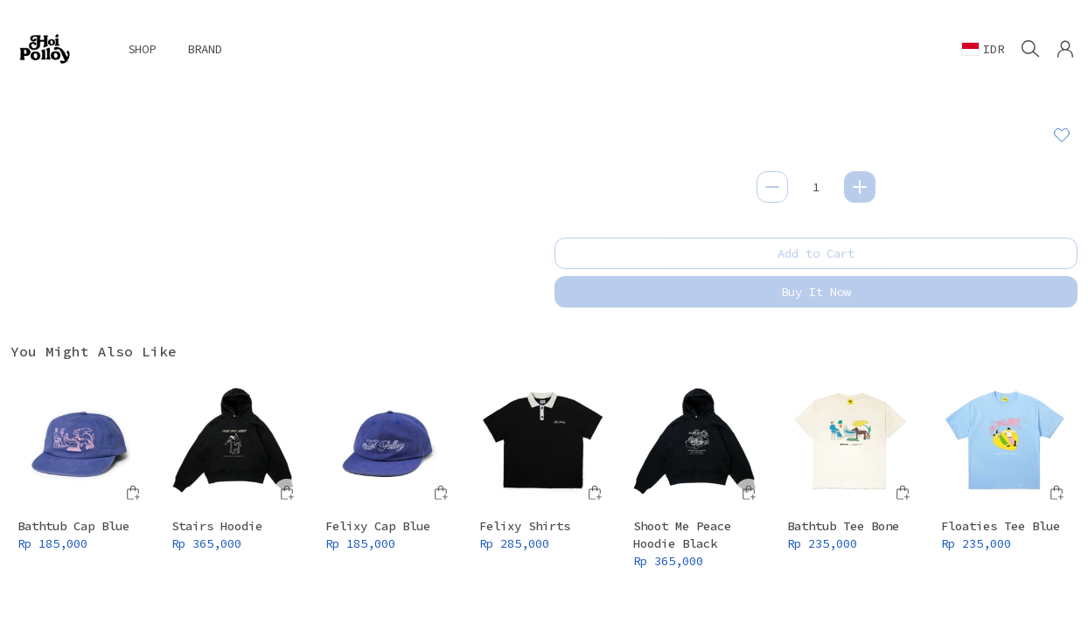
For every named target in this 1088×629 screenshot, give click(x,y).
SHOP (142, 49)
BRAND (204, 49)
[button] (1065, 49)
